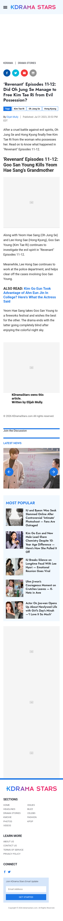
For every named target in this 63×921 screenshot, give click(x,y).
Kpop (30, 821)
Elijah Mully (13, 117)
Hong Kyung (50, 108)
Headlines (9, 809)
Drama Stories (11, 813)
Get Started (26, 897)
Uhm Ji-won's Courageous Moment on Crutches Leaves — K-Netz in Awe (41, 587)
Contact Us (10, 845)
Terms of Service (13, 849)
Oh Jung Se (34, 108)
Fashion (32, 817)
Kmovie (7, 817)
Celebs (31, 813)
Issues (31, 805)
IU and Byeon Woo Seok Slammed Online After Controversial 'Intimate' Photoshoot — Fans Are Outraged (41, 517)
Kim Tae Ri (19, 108)
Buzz (30, 809)
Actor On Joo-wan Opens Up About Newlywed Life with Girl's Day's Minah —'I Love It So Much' (41, 608)
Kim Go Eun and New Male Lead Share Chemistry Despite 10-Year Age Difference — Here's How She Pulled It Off (41, 542)
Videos (7, 825)
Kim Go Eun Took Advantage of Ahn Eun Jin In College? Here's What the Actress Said (29, 294)
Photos (7, 821)
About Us (8, 841)
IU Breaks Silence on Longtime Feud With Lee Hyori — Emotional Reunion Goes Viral (41, 565)
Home (6, 805)
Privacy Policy (11, 853)
